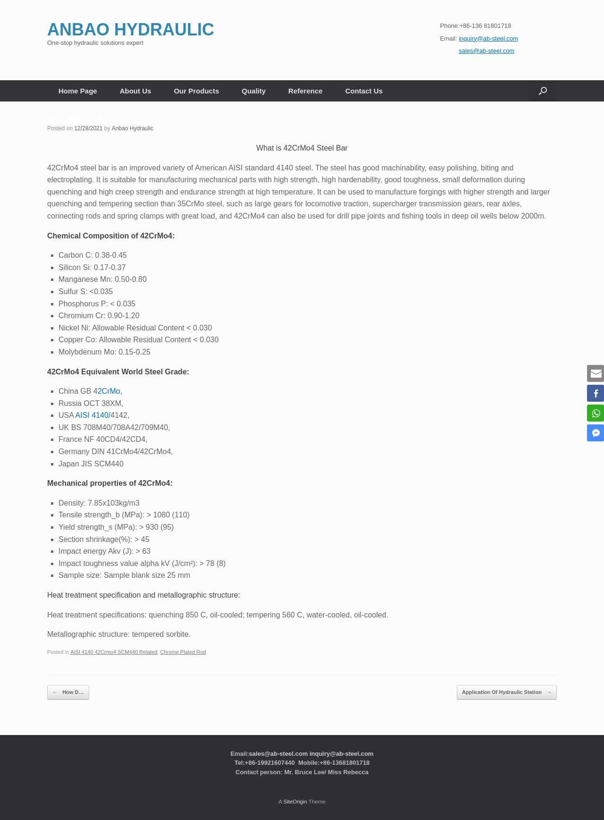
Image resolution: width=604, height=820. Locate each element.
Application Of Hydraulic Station (507, 692)
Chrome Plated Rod (183, 652)
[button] (543, 90)
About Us (135, 91)
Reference (305, 91)
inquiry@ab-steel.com (341, 753)
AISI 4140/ (93, 415)
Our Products (196, 91)
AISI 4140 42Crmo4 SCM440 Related (113, 652)
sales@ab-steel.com (278, 753)
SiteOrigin (295, 801)
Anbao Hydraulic (132, 128)
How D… (68, 692)
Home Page (78, 91)
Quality (254, 91)
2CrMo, (110, 391)
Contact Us (364, 91)
